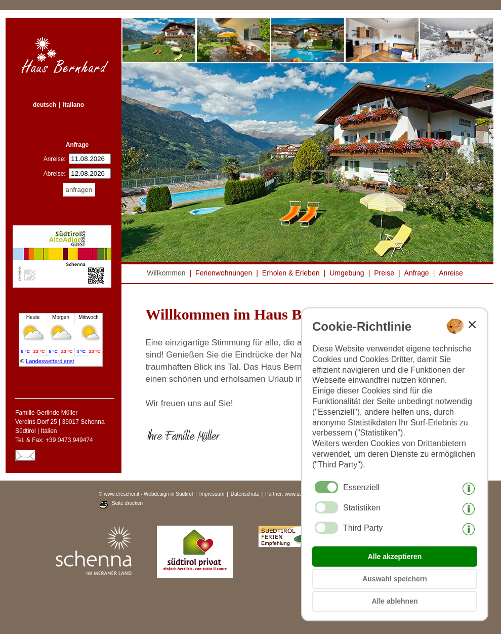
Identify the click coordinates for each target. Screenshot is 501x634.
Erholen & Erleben (291, 273)
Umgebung (346, 273)
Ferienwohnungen (223, 273)
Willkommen (166, 273)
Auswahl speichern (394, 579)
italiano (73, 104)
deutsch (44, 104)
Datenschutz (245, 494)
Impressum (211, 494)
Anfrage (416, 273)
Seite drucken (127, 503)
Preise (384, 273)
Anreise (451, 273)
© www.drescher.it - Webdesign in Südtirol (146, 494)
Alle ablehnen (394, 601)
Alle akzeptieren (395, 556)
